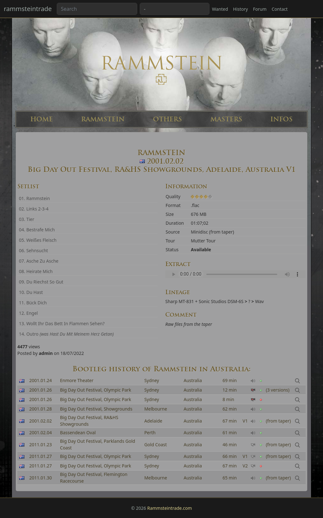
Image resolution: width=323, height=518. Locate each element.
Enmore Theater (76, 380)
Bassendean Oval (78, 433)
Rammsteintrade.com (169, 508)
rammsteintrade (28, 8)
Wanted (220, 9)
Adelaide (153, 421)
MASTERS (226, 119)
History (240, 9)
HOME (41, 119)
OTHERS (167, 119)
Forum (260, 9)
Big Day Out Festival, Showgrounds (96, 409)
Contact (280, 9)
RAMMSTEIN (103, 119)
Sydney (151, 380)
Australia (193, 380)
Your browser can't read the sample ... (235, 274)
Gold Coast (155, 445)
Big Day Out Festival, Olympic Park (95, 390)
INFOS (281, 119)
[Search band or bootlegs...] (97, 9)
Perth (150, 433)
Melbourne (155, 409)
